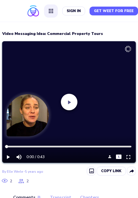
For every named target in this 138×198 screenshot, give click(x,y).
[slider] (6, 146)
